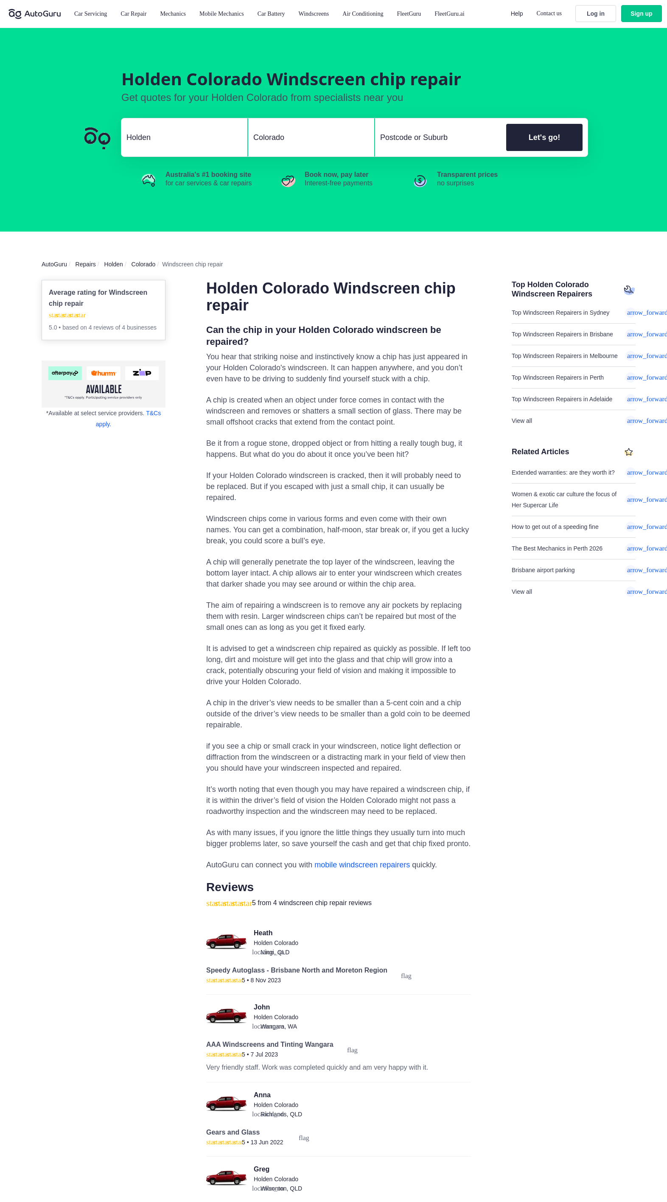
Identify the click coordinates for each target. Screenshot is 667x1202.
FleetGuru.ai (449, 14)
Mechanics (173, 14)
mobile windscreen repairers (362, 865)
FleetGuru (409, 14)
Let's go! (544, 137)
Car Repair (133, 14)
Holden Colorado (276, 942)
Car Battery (271, 14)
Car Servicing (90, 14)
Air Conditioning (362, 14)
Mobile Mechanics (221, 14)
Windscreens (314, 14)
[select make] (181, 137)
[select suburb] (438, 137)
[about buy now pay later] (103, 384)
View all (574, 421)
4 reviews (102, 327)
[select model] (308, 137)
